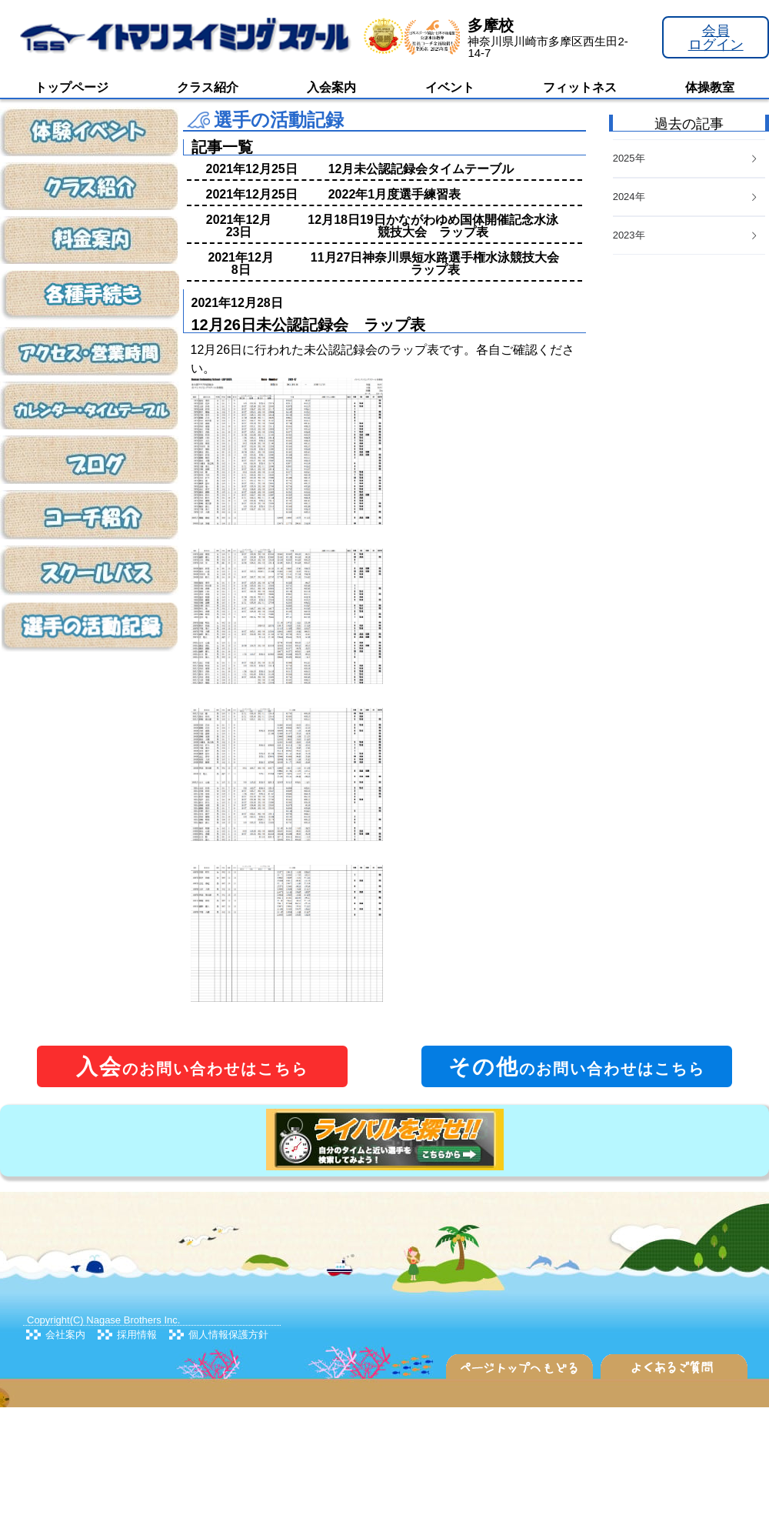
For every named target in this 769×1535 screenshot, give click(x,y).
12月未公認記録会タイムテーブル (421, 168)
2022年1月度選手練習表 (394, 194)
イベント (449, 87)
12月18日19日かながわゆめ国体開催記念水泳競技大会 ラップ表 (433, 226)
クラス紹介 (207, 87)
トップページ (71, 87)
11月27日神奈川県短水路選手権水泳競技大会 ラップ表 (441, 263)
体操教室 (709, 87)
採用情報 (137, 1334)
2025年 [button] (686, 158)
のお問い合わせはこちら (192, 1067)
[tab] (689, 236)
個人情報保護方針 (228, 1334)
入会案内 (331, 87)
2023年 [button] (686, 235)
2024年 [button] (686, 196)
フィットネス (580, 87)
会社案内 (65, 1334)
